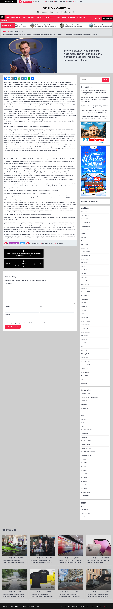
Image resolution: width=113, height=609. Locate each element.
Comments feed (85, 513)
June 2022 (84, 339)
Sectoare (40, 17)
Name (7, 296)
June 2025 (84, 233)
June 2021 (84, 383)
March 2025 (84, 244)
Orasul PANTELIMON (86, 448)
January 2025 (84, 248)
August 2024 (84, 262)
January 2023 (84, 317)
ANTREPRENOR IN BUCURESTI (89, 397)
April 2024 (84, 277)
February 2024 (85, 284)
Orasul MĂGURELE (86, 441)
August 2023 (84, 299)
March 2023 (84, 314)
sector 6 (69, 1)
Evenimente (49, 17)
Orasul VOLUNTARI (86, 455)
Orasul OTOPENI (85, 444)
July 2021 (83, 379)
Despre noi (4, 20)
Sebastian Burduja (47, 243)
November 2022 (85, 325)
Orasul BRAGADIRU (86, 430)
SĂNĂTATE (84, 463)
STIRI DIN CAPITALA (56, 8)
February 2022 (85, 354)
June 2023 (84, 306)
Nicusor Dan (49, 1)
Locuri (58, 17)
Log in (82, 506)
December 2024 (85, 252)
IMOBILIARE (84, 408)
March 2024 (84, 281)
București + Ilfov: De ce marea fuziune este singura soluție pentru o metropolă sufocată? (95, 106)
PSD (75, 1)
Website (7, 304)
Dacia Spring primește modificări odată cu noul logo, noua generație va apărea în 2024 (98, 596)
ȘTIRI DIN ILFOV (81, 17)
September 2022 (85, 332)
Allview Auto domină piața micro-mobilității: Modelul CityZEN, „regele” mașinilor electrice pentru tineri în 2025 (24, 25)
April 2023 (84, 310)
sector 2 (81, 1)
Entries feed (84, 509)
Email (42, 296)
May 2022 (83, 343)
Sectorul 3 (84, 477)
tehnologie (59, 243)
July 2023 (83, 303)
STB (43, 1)
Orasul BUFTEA (85, 433)
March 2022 (84, 350)
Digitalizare (35, 243)
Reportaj (31, 17)
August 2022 (84, 335)
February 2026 (85, 215)
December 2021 (85, 361)
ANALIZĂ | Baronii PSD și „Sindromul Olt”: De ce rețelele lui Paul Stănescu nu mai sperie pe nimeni (94, 117)
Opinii (24, 17)
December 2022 (85, 321)
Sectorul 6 (84, 488)
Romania (62, 1)
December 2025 (85, 222)
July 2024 (83, 266)
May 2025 (83, 237)
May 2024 (83, 273)
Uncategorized (85, 495)
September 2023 (85, 295)
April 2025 (84, 241)
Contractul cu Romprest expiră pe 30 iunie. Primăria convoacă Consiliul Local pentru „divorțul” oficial (95, 111)
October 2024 (85, 259)
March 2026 (84, 211)
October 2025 (85, 230)
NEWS (7, 17)
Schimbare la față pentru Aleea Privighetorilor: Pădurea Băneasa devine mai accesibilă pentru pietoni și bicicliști (54, 25)
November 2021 (85, 365)
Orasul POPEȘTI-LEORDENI (88, 452)
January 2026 (84, 219)
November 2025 (85, 226)
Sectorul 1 (84, 470)
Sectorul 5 (84, 485)
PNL (56, 1)
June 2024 (84, 270)
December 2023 (85, 292)
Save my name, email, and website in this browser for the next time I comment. (30, 312)
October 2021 (85, 368)
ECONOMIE (84, 401)
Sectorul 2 (84, 474)
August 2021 (84, 376)
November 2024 (85, 255)
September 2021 (85, 372)
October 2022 (85, 328)
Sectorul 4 (84, 481)
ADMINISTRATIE (15, 17)
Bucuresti (36, 1)
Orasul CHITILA (85, 437)
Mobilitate (71, 17)
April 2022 (84, 346)
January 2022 (84, 357)
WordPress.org (85, 517)
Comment (8, 273)
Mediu (64, 17)
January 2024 (84, 288)
